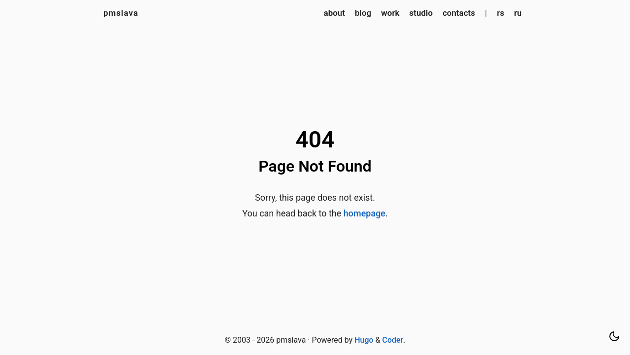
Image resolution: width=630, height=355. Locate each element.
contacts (458, 13)
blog (363, 13)
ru (518, 13)
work (390, 13)
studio (421, 13)
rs (500, 13)
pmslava (120, 13)
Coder (393, 340)
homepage (364, 213)
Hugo (363, 340)
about (335, 13)
